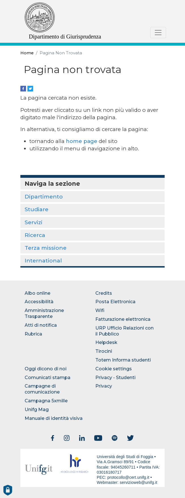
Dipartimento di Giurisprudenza (65, 36)
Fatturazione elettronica (122, 319)
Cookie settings (113, 368)
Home (27, 52)
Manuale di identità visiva (54, 418)
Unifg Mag (37, 409)
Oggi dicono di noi (45, 368)
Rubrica (33, 334)
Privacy (103, 386)
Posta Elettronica (115, 301)
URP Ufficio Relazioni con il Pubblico (124, 331)
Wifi (99, 310)
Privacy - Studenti (115, 377)
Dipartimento (44, 196)
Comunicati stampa (47, 377)
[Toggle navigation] (158, 32)
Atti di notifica (41, 325)
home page (81, 141)
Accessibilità (39, 301)
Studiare (36, 209)
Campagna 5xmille (46, 400)
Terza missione (45, 247)
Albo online (37, 293)
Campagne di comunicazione (42, 389)
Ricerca (35, 235)
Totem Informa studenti (123, 360)
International (43, 260)
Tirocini (103, 351)
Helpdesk (106, 342)
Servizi (33, 222)
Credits (103, 293)
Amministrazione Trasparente (44, 313)
